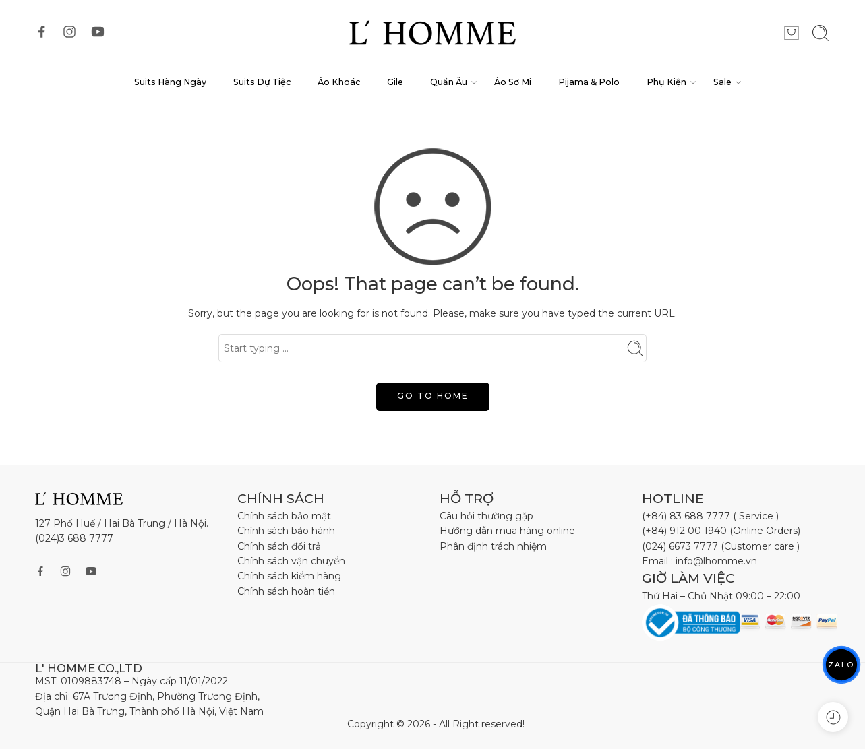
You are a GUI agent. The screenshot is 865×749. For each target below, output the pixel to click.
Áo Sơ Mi (512, 82)
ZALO (841, 664)
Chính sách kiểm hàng (289, 576)
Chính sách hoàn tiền (286, 591)
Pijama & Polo (589, 82)
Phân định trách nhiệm (493, 546)
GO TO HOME (433, 396)
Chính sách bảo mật (284, 516)
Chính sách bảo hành (286, 531)
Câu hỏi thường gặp (486, 516)
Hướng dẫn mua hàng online (507, 531)
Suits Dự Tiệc (262, 82)
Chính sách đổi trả (279, 546)
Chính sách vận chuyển (291, 561)
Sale (722, 82)
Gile (395, 82)
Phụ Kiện (666, 82)
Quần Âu (448, 82)
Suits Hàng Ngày (170, 82)
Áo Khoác (339, 82)
